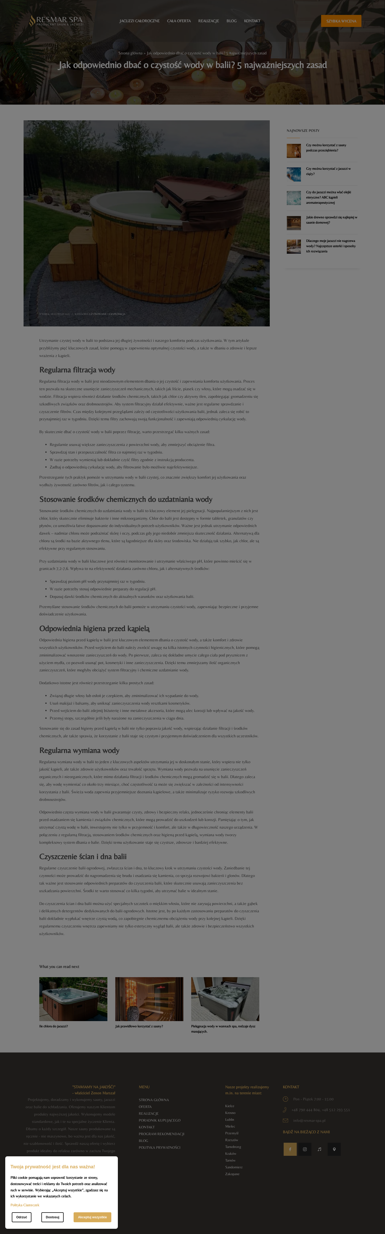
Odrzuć (21, 1217)
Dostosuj (52, 1217)
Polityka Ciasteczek (24, 1205)
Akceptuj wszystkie (92, 1217)
